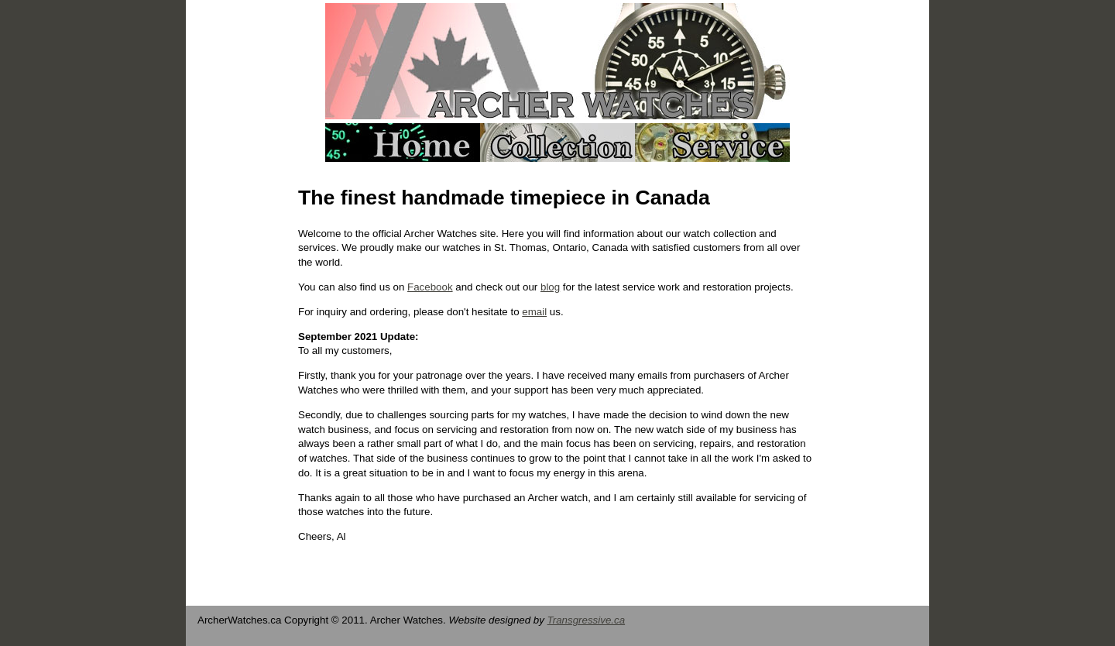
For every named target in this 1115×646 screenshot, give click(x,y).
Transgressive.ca (586, 620)
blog (550, 287)
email (534, 312)
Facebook (430, 287)
